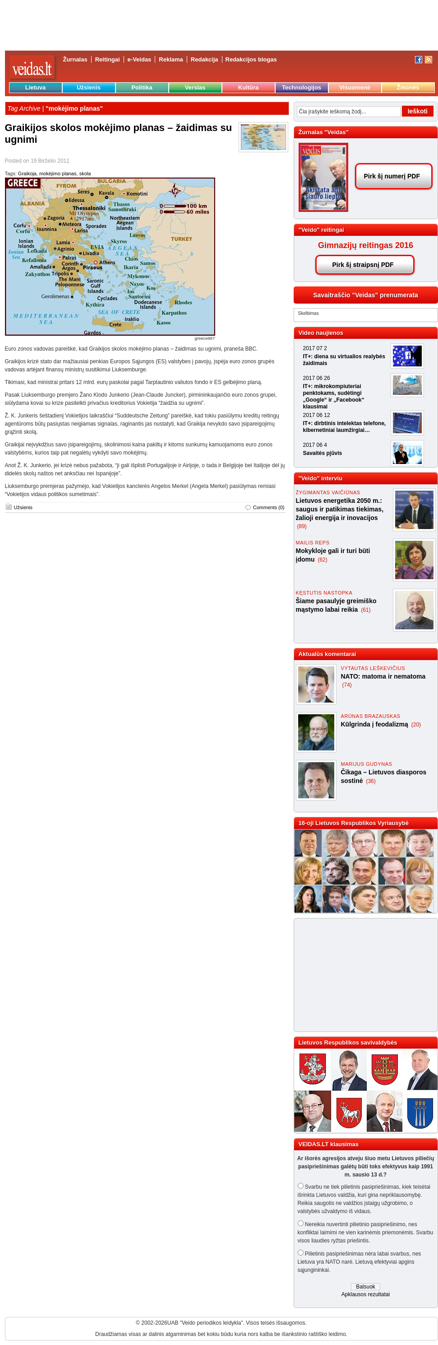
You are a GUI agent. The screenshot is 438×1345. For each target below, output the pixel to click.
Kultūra (248, 87)
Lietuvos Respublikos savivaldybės (348, 1042)
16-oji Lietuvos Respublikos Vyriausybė (354, 823)
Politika (141, 87)
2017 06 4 (315, 445)
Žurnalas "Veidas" (324, 132)
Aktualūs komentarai (327, 654)
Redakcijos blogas (251, 59)
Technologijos (301, 87)
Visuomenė (354, 87)
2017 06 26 (316, 378)
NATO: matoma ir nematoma (383, 676)
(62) (322, 560)
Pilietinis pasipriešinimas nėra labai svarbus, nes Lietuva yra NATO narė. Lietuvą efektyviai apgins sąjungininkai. (359, 1262)
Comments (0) (269, 507)
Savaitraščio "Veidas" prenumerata (365, 295)
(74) (347, 685)
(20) (416, 725)
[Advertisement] (361, 975)
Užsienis (89, 87)
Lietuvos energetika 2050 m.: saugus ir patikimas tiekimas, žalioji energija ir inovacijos (340, 509)
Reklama (171, 59)
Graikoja (27, 173)
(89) (302, 526)
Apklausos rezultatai (365, 1294)
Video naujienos (321, 332)
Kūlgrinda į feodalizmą (375, 724)
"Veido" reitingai (321, 229)
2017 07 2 (315, 348)
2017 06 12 (316, 415)
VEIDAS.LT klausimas (329, 1144)
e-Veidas (140, 59)
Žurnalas (75, 59)
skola (85, 173)
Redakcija (204, 59)
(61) (365, 610)
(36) (370, 781)
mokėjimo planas (58, 173)
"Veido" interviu (321, 478)
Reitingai (107, 59)
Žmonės (408, 87)
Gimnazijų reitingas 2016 (365, 245)
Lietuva (35, 87)
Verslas (195, 87)
